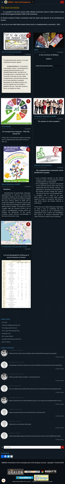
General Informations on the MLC (11, 184)
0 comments (28, 54)
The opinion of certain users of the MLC (45, 116)
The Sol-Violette (6, 126)
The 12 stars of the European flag (10, 330)
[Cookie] (4, 480)
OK (62, 447)
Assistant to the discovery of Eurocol (11, 339)
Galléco (36, 50)
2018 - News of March (7, 336)
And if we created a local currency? (11, 52)
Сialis (11, 433)
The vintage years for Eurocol (9, 328)
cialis (11, 385)
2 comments (60, 118)
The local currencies (9, 54)
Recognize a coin (6, 333)
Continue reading (59, 356)
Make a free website (18, 481)
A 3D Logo (4, 322)
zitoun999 (12, 350)
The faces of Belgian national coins (11, 325)
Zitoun (11, 421)
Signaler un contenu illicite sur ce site (42, 481)
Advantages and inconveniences (43, 165)
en (61, 2)
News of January (6, 342)
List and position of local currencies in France (14, 246)
